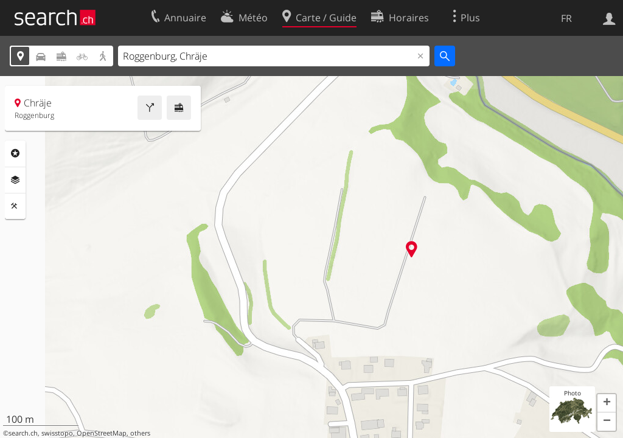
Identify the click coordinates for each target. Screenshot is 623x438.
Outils (15, 206)
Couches (15, 180)
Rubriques (15, 153)
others (140, 433)
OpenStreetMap (102, 433)
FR (566, 18)
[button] (606, 403)
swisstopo (57, 433)
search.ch (23, 433)
